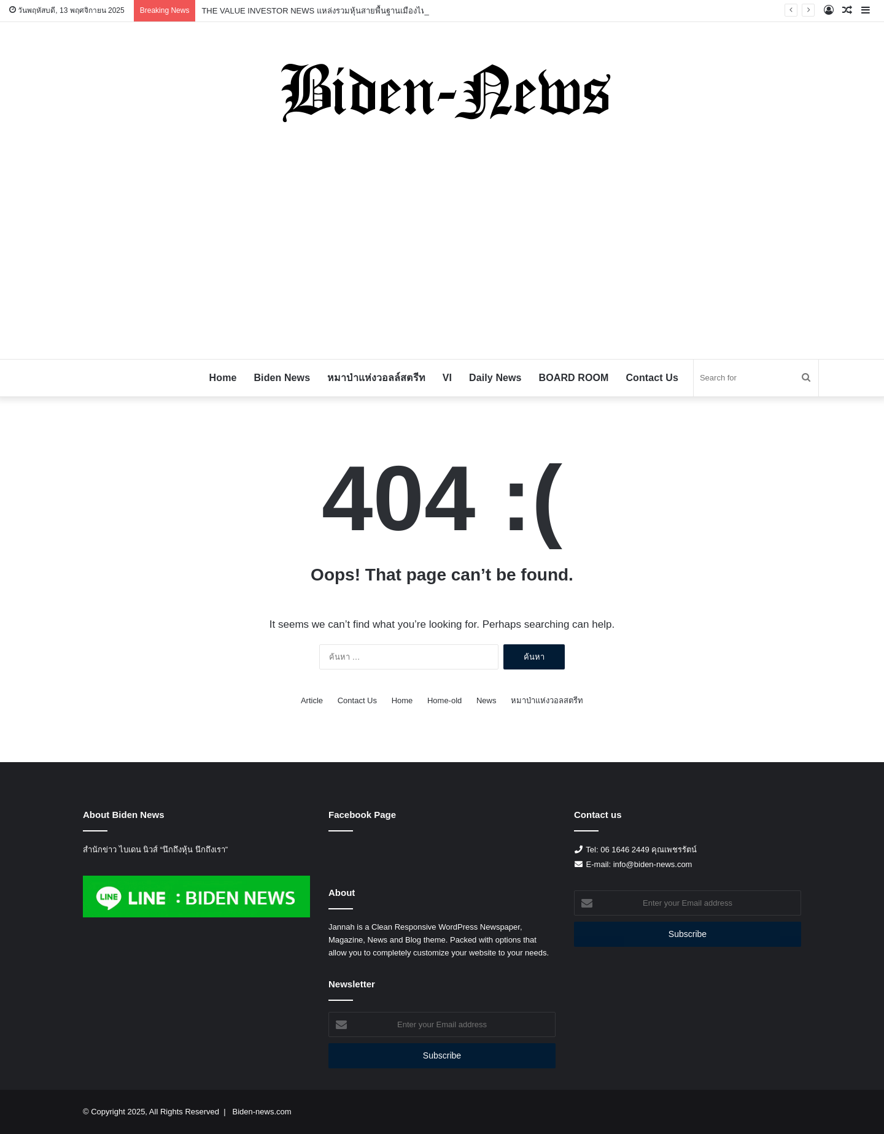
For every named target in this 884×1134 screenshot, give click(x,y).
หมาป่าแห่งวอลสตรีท (547, 700)
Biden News (282, 377)
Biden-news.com (261, 1111)
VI (447, 377)
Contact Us (652, 377)
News (486, 700)
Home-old (444, 700)
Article (312, 700)
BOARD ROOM (574, 377)
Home (223, 377)
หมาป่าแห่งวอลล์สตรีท (376, 377)
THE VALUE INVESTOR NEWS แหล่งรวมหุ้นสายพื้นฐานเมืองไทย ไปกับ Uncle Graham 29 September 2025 (389, 10)
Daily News (495, 377)
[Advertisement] (442, 248)
